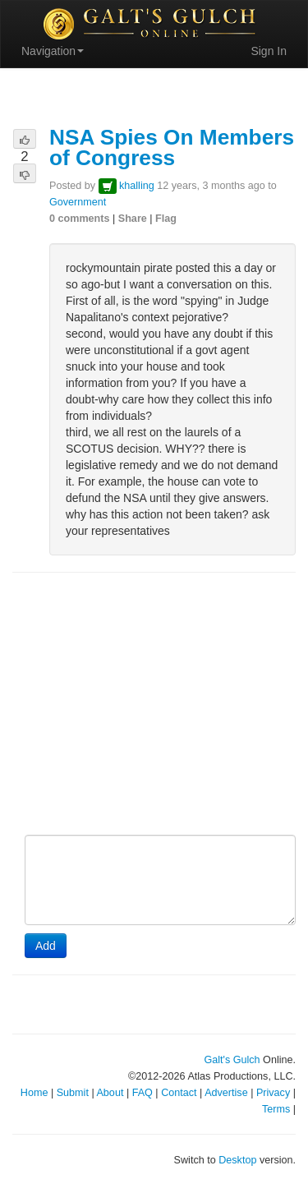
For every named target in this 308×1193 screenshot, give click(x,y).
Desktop (237, 1160)
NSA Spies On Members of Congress (171, 147)
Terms (276, 1109)
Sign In (269, 51)
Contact (178, 1093)
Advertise (226, 1093)
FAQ (142, 1093)
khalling (136, 185)
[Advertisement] (154, 705)
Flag (166, 218)
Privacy (273, 1093)
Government (77, 202)
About (109, 1093)
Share (132, 218)
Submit (73, 1093)
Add (45, 945)
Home (34, 1093)
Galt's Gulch (232, 1060)
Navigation (52, 51)
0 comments (79, 218)
